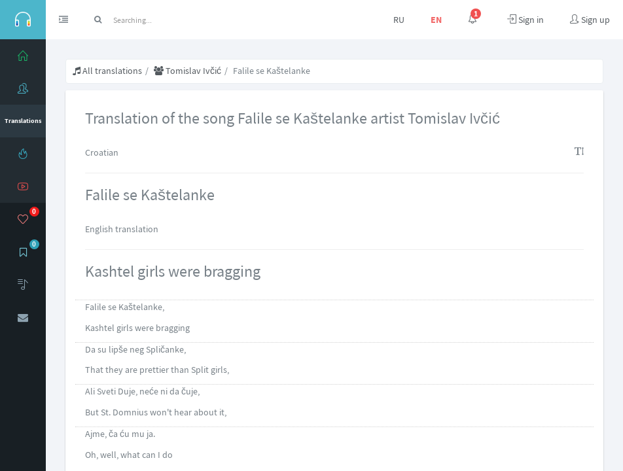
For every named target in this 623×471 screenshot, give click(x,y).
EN (436, 20)
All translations (107, 71)
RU (398, 20)
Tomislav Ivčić (187, 71)
